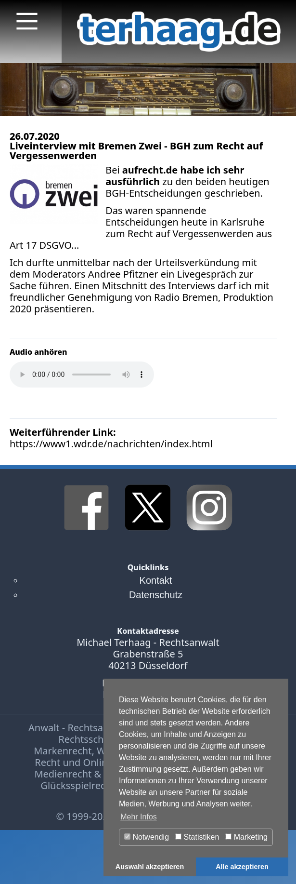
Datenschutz (155, 594)
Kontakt (156, 580)
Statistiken (197, 837)
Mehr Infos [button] (138, 817)
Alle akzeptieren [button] (242, 867)
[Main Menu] (27, 21)
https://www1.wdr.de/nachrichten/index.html (111, 443)
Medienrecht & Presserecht (95, 773)
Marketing (246, 837)
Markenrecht (62, 750)
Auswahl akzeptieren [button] (150, 867)
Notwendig (146, 837)
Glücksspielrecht (77, 785)
